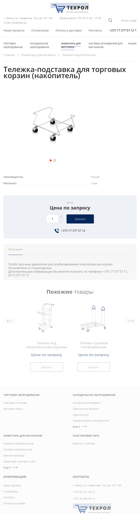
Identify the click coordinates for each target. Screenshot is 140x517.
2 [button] (55, 160)
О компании (40, 30)
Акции (132, 43)
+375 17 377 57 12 (73, 231)
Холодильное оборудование (39, 45)
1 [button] (51, 160)
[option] (53, 124)
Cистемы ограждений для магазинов (105, 45)
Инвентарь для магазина (71, 45)
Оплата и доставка (69, 30)
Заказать (80, 219)
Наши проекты (13, 30)
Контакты (95, 30)
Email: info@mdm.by (15, 22)
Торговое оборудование (13, 45)
